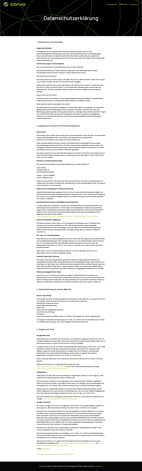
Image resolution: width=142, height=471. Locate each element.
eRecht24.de (46, 449)
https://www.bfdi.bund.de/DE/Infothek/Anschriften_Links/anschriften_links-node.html (67, 216)
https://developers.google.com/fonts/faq (52, 366)
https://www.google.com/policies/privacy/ (52, 369)
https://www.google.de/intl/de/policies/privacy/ (59, 399)
